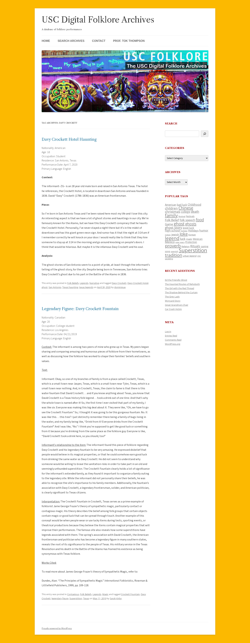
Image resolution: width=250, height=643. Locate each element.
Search (171, 123)
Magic (105, 594)
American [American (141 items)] (170, 204)
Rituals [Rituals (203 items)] (195, 246)
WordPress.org (172, 344)
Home (46, 40)
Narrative (94, 283)
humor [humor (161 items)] (203, 230)
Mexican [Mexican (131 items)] (198, 239)
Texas (86, 598)
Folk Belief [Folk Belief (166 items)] (172, 220)
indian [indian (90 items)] (168, 234)
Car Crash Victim (173, 309)
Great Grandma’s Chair (176, 304)
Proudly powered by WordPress (57, 628)
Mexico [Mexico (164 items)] (170, 242)
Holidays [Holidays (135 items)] (193, 230)
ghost (45, 287)
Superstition (75, 598)
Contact (98, 40)
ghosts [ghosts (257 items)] (190, 223)
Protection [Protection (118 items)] (191, 242)
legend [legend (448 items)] (172, 238)
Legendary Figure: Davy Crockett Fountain (80, 308)
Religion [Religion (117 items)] (185, 246)
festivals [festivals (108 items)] (190, 216)
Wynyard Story (172, 300)
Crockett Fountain (130, 594)
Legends (84, 283)
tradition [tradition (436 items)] (173, 255)
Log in (168, 331)
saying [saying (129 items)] (204, 246)
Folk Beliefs (73, 283)
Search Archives (71, 40)
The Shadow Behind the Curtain (181, 292)
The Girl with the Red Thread (179, 288)
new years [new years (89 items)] (180, 242)
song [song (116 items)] (167, 251)
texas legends (86, 287)
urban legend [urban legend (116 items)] (190, 255)
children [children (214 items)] (171, 208)
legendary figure (60, 598)
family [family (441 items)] (171, 215)
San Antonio (55, 287)
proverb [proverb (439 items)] (173, 246)
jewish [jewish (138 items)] (175, 234)
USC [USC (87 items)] (199, 256)
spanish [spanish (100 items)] (174, 251)
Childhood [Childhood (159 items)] (194, 205)
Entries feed (171, 335)
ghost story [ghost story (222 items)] (173, 227)
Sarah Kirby (116, 598)
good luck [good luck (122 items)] (188, 227)
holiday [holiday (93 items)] (184, 230)
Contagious (73, 594)
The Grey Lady (172, 296)
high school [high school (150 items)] (172, 230)
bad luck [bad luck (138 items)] (182, 204)
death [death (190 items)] (195, 211)
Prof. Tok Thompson (129, 40)
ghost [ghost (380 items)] (179, 223)
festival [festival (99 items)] (181, 216)
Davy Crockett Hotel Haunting (69, 139)
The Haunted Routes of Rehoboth (182, 284)
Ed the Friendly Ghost (176, 279)
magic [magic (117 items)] (189, 239)
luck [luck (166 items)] (182, 239)
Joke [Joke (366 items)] (184, 234)
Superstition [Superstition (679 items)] (193, 250)
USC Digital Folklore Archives (98, 20)
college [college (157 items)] (185, 212)
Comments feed (173, 339)
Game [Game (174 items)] (169, 224)
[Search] (204, 134)
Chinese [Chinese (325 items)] (185, 208)
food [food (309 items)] (200, 219)
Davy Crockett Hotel (137, 283)
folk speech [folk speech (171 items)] (187, 220)
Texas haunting (70, 287)
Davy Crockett (119, 283)
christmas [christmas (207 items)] (172, 211)
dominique (120, 287)
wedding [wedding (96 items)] (169, 258)
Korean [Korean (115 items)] (192, 234)
